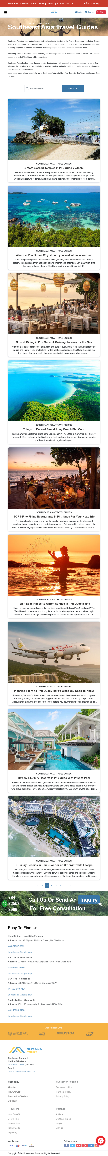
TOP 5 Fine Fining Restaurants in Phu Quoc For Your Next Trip (54, 516)
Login (78, 12)
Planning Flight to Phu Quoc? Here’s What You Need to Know (54, 690)
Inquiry (89, 899)
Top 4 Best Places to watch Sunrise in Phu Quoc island (54, 603)
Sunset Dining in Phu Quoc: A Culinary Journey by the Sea (54, 342)
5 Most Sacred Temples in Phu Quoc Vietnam (54, 167)
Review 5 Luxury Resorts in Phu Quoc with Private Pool (54, 777)
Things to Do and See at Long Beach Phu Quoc (54, 429)
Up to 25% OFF (38, 3)
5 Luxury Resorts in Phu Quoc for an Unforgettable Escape (54, 865)
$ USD (100, 12)
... (65, 885)
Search (72, 88)
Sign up (89, 12)
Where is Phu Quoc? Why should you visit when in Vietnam (54, 255)
